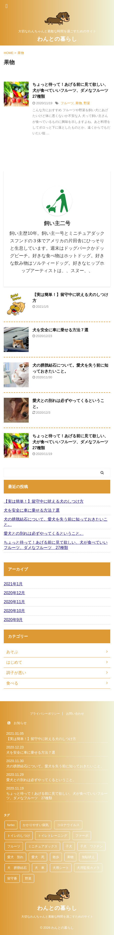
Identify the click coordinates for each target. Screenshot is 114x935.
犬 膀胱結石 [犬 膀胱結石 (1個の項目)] (17, 868)
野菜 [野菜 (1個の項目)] (28, 878)
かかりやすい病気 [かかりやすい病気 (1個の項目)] (36, 825)
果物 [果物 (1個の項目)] (70, 857)
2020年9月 (13, 620)
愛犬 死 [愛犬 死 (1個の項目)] (37, 857)
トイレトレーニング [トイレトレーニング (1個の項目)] (52, 835)
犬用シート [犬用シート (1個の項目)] (61, 868)
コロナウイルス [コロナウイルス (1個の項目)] (68, 825)
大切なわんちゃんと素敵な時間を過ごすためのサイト (57, 916)
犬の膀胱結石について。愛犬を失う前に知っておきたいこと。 (56, 522)
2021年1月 (13, 584)
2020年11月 (14, 602)
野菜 (87, 103)
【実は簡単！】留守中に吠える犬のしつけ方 (44, 501)
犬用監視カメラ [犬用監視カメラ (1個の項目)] (88, 868)
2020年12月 (14, 593)
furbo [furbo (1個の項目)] (11, 825)
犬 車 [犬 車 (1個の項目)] (39, 868)
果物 (78, 103)
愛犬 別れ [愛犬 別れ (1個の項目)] (15, 857)
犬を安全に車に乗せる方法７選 (60, 330)
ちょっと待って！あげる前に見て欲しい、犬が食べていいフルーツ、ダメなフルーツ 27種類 (72, 90)
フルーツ (67, 103)
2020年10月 (14, 611)
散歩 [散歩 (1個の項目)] (56, 857)
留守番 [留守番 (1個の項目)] (12, 878)
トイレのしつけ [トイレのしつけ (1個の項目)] (18, 835)
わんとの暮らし (57, 39)
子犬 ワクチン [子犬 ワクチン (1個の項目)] (91, 846)
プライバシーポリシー (45, 713)
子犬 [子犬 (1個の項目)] (69, 846)
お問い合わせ (75, 713)
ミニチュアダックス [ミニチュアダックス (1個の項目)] (42, 846)
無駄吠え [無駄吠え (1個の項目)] (88, 857)
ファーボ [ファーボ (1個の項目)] (81, 835)
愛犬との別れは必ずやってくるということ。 (44, 533)
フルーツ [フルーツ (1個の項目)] (13, 846)
